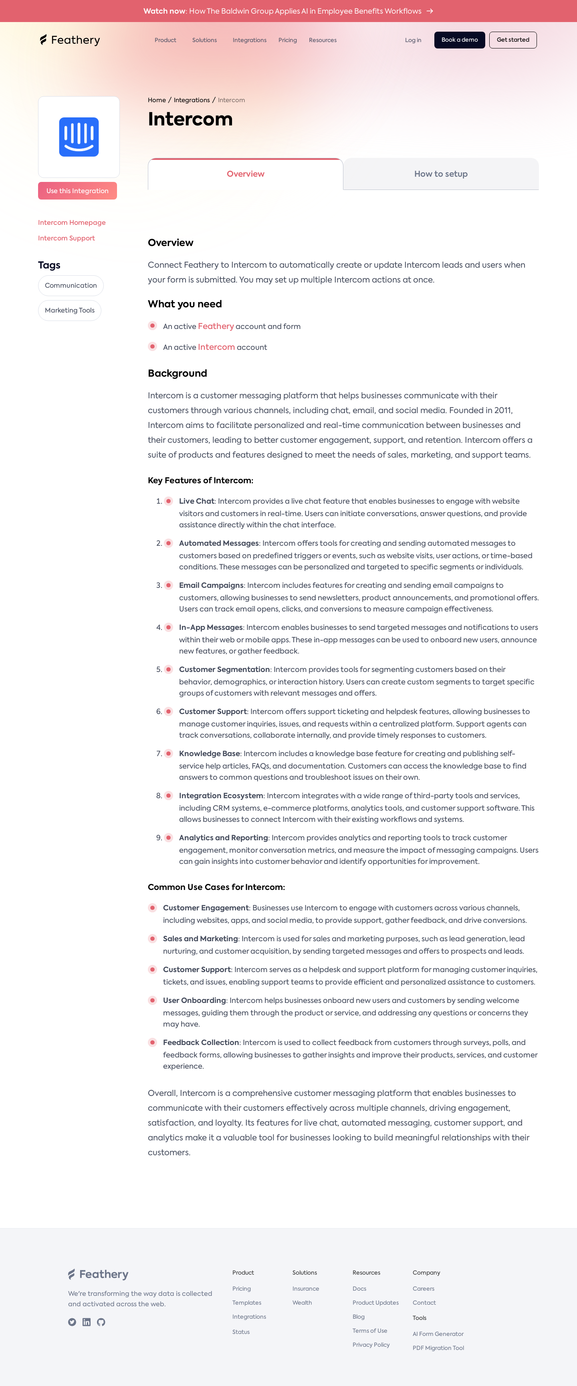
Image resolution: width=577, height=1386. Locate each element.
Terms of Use (370, 1330)
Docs (359, 1288)
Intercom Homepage (72, 222)
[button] (167, 40)
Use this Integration (77, 190)
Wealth (302, 1302)
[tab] (245, 174)
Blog (359, 1316)
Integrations (249, 40)
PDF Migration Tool (438, 1348)
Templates (246, 1302)
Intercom (231, 100)
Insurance (306, 1288)
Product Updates (376, 1302)
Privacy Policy (371, 1344)
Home (157, 100)
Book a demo (460, 40)
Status (241, 1332)
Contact (424, 1302)
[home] (70, 40)
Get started (513, 40)
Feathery (216, 326)
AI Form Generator (438, 1334)
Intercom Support (66, 238)
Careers (423, 1288)
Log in (413, 40)
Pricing (287, 40)
